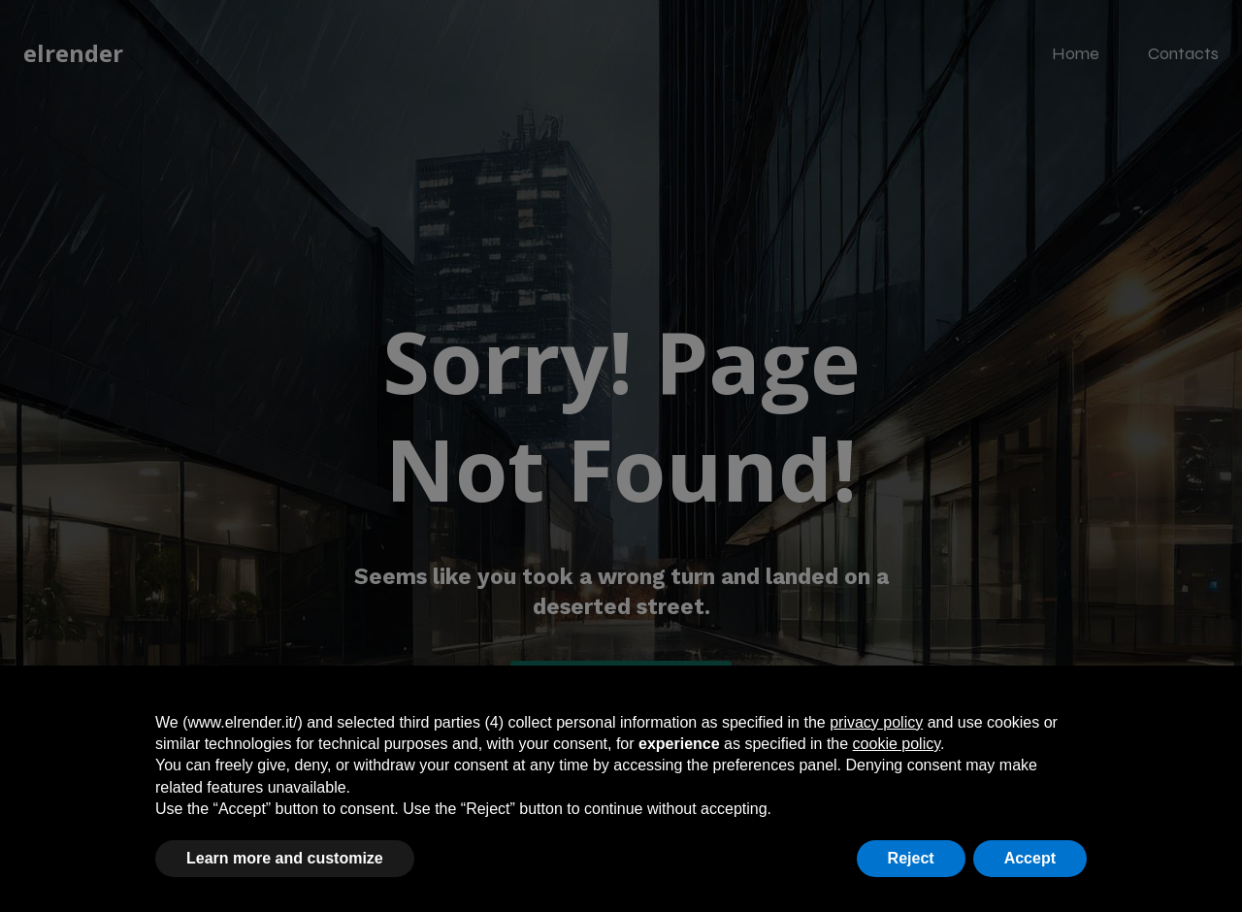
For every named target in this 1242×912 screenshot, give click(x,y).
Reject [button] (911, 858)
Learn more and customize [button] (284, 858)
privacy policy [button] (876, 722)
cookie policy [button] (896, 743)
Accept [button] (1030, 858)
